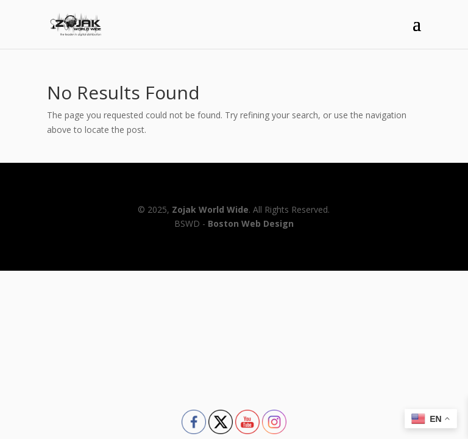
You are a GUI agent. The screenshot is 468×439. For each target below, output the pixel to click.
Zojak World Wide (210, 209)
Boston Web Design (251, 223)
